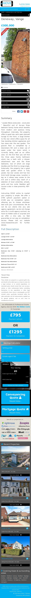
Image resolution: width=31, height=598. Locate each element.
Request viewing (15, 91)
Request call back (15, 95)
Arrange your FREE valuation (15, 385)
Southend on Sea (7, 468)
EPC (15, 99)
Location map (15, 107)
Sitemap (27, 593)
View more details (15, 475)
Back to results (15, 15)
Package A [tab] (6, 364)
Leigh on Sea (6, 528)
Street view (15, 103)
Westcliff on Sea (7, 558)
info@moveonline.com (25, 6)
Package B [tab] (15, 364)
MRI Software (26, 595)
